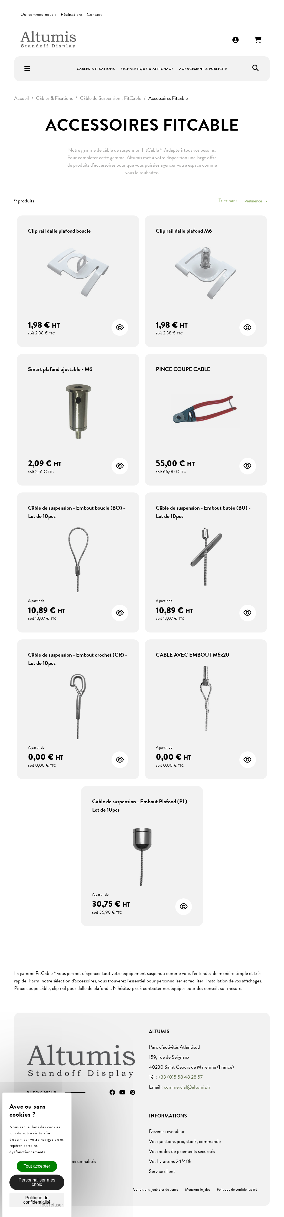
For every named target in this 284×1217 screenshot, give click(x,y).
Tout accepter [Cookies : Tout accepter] (37, 1166)
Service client (162, 1171)
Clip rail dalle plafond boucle (59, 231)
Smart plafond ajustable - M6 (60, 369)
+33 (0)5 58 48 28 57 (180, 1077)
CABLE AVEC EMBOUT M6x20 (192, 655)
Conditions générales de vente (155, 1189)
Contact (94, 14)
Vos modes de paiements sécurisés (182, 1151)
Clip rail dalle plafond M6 (184, 231)
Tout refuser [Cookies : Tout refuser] (51, 1205)
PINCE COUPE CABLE (183, 369)
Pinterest (132, 1092)
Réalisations (72, 14)
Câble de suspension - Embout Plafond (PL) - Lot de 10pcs (141, 805)
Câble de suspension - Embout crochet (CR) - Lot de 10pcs (77, 659)
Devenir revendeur (167, 1131)
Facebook (112, 1092)
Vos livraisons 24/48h (170, 1161)
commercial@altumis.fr (187, 1087)
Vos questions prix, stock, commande (185, 1141)
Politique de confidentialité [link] (36, 1200)
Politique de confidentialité (237, 1189)
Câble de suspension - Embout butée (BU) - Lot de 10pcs (203, 512)
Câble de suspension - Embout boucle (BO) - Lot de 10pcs (76, 512)
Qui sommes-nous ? (39, 14)
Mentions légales (197, 1189)
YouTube (122, 1092)
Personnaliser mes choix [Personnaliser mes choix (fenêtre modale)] (37, 1182)
